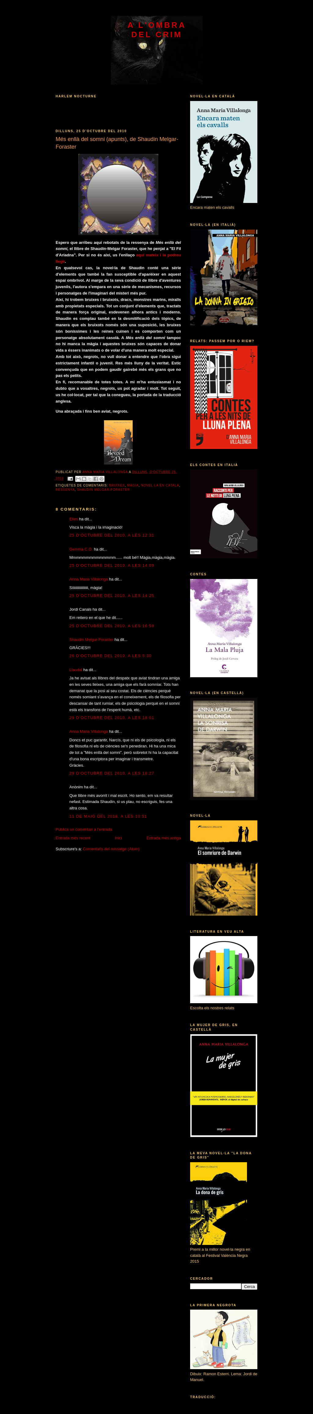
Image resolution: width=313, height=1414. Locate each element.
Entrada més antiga (163, 838)
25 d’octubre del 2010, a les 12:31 (111, 535)
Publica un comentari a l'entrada (84, 829)
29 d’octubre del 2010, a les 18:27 (111, 773)
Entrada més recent (73, 838)
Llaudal (75, 669)
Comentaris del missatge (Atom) (111, 849)
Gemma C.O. (81, 549)
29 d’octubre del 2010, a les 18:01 (111, 717)
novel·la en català (160, 485)
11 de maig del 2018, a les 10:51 (108, 816)
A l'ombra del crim (156, 29)
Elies (73, 519)
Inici (118, 838)
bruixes (117, 485)
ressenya (65, 489)
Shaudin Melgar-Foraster (103, 489)
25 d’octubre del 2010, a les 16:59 (111, 626)
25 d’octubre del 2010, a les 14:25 (111, 595)
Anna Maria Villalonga (88, 579)
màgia (133, 485)
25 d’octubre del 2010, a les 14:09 (111, 565)
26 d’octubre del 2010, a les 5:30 (110, 655)
